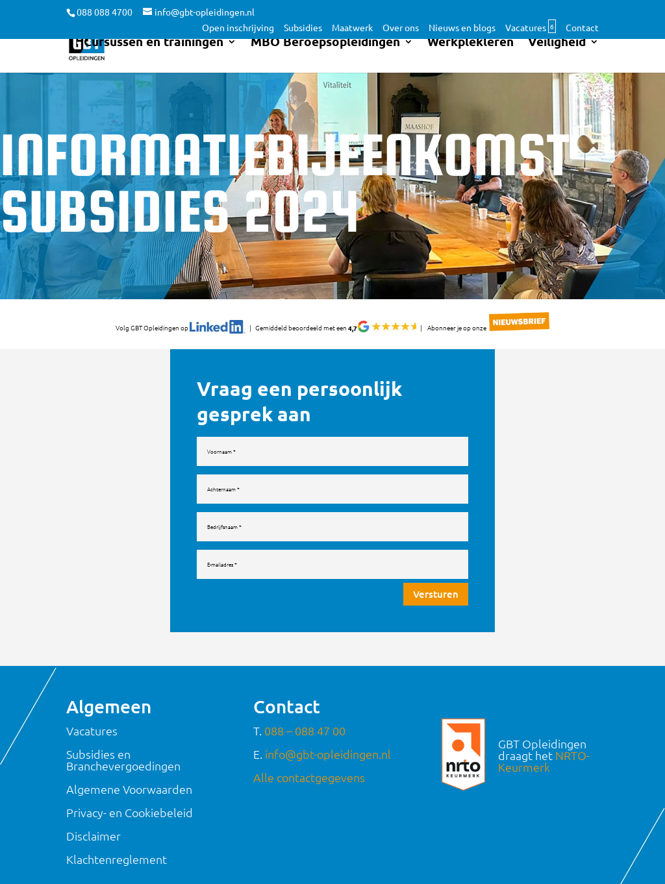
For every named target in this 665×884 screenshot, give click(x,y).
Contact (582, 28)
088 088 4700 (104, 12)
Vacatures (530, 28)
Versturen (435, 593)
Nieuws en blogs (462, 28)
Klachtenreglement (116, 837)
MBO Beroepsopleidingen (325, 52)
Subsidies (303, 28)
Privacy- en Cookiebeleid (129, 790)
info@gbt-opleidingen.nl (328, 732)
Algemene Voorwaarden (129, 767)
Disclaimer (93, 814)
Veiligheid (557, 52)
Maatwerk (352, 28)
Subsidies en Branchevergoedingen (123, 738)
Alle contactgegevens (309, 755)
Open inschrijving (238, 28)
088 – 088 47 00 (304, 709)
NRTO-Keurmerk (544, 739)
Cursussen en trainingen (153, 52)
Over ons (401, 28)
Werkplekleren (470, 52)
